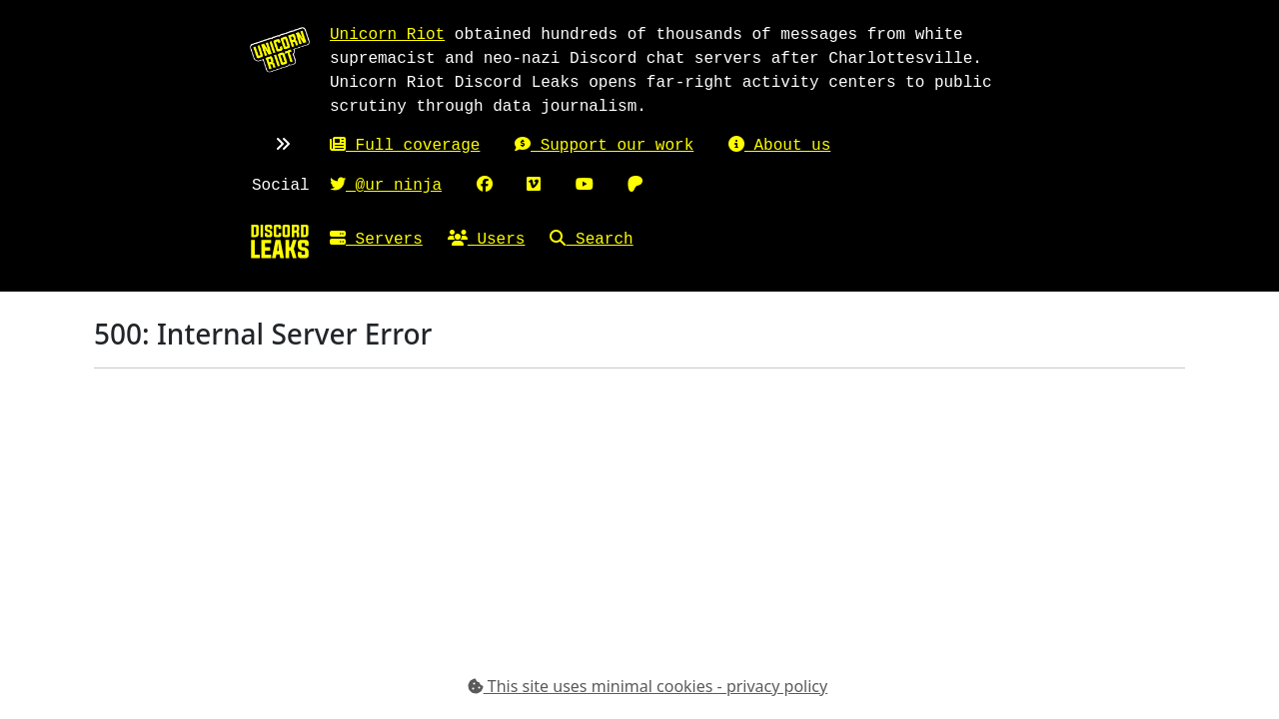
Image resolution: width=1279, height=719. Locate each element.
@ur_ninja (386, 186)
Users (487, 240)
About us (779, 146)
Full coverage (405, 146)
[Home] (280, 241)
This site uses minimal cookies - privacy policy (648, 686)
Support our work (604, 146)
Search (591, 240)
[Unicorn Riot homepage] (280, 49)
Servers (376, 240)
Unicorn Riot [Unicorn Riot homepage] (387, 35)
